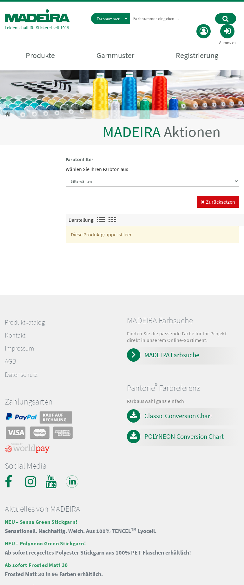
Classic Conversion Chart (178, 415)
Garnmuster (115, 55)
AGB (10, 361)
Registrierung (197, 55)
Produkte (40, 55)
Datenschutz (21, 375)
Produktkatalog (25, 322)
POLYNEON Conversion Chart (184, 436)
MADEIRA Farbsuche (171, 355)
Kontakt (15, 335)
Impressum (19, 348)
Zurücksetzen (218, 202)
